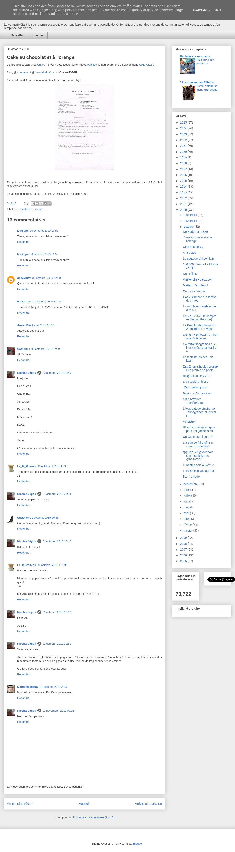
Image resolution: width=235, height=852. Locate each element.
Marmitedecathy (27, 686)
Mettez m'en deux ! (195, 285)
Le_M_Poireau (26, 466)
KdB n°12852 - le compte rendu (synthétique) (199, 317)
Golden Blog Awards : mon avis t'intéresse (200, 336)
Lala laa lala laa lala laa (198, 471)
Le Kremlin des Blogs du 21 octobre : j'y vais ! (199, 327)
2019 (184, 157)
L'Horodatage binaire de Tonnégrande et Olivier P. (199, 412)
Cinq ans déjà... (193, 247)
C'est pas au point (195, 387)
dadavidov (24, 277)
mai (186, 507)
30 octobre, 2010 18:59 (56, 372)
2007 (184, 549)
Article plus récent (20, 803)
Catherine (23, 348)
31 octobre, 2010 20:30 (54, 686)
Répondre (23, 241)
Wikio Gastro (146, 64)
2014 (184, 186)
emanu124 (24, 301)
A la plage (189, 252)
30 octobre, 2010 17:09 (46, 277)
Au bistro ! (189, 421)
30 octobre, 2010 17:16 (40, 325)
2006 (184, 555)
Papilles (92, 64)
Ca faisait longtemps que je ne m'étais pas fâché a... (200, 347)
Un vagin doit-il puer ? (197, 436)
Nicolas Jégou (26, 372)
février (188, 524)
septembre (191, 484)
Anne (20, 325)
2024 (184, 128)
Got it (218, 10)
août (187, 489)
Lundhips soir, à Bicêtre (198, 465)
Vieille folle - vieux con (197, 279)
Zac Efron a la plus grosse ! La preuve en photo (200, 368)
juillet (187, 495)
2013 (184, 192)
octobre (189, 226)
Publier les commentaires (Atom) (93, 817)
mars (187, 519)
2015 (184, 180)
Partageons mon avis (195, 56)
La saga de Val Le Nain (198, 258)
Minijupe (23, 230)
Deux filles (190, 273)
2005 (184, 561)
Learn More (201, 10)
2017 (184, 169)
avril (187, 513)
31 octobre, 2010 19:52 (56, 643)
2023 (184, 134)
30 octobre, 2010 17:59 (45, 348)
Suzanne (23, 517)
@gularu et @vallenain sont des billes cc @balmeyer (198, 455)
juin (186, 501)
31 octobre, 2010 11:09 (51, 565)
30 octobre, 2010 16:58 (44, 230)
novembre (191, 220)
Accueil (84, 803)
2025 (184, 122)
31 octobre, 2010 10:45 (44, 517)
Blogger (138, 843)
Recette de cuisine (30, 209)
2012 (184, 198)
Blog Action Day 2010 (197, 376)
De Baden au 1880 (195, 231)
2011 (184, 204)
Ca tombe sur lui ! (194, 291)
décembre (191, 215)
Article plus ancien (148, 803)
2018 (184, 163)
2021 (184, 145)
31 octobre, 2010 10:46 (56, 541)
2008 (184, 543)
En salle (17, 35)
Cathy (40, 64)
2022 (184, 140)
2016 (184, 175)
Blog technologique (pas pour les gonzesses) (199, 429)
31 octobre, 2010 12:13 (56, 612)
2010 (184, 210)
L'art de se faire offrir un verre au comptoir (198, 444)
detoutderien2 (43, 72)
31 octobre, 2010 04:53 (51, 466)
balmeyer (22, 72)
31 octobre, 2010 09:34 (56, 494)
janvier (188, 530)
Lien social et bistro (196, 381)
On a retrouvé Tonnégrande (193, 400)
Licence (37, 35)
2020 (184, 151)
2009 (184, 537)
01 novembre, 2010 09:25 (58, 710)
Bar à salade (191, 476)
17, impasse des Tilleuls (197, 82)
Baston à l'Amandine (196, 393)
